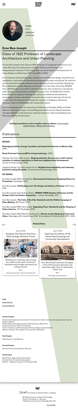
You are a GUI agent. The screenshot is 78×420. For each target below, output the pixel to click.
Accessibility (51, 405)
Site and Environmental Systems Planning (16, 348)
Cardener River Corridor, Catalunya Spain (16, 360)
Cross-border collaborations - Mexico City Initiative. (46, 124)
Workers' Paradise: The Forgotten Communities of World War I (23, 330)
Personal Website (8, 306)
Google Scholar (7, 302)
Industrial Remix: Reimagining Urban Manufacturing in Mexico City (25, 324)
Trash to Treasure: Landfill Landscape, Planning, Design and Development (27, 328)
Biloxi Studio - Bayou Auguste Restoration (16, 358)
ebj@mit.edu (30, 32)
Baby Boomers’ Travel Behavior (12, 339)
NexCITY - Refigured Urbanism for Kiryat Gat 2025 (19, 362)
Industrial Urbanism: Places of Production (16, 326)
